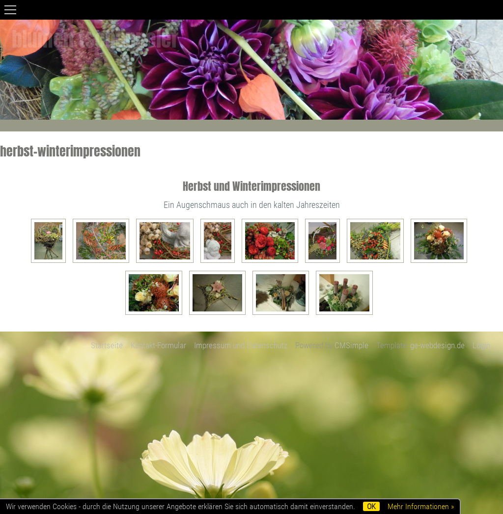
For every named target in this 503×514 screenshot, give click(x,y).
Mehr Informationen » (421, 506)
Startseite (107, 345)
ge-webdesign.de (437, 345)
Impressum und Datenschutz (240, 345)
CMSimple (351, 345)
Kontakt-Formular (158, 345)
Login (481, 345)
